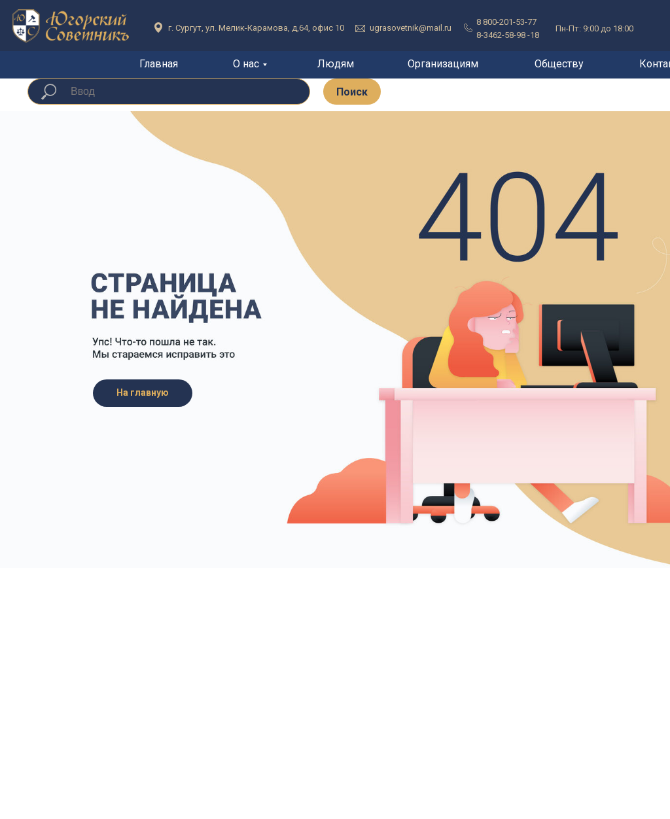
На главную (142, 392)
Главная (158, 64)
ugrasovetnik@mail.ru (410, 28)
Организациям (443, 64)
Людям (335, 64)
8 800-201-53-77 (506, 22)
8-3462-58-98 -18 (507, 35)
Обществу (559, 64)
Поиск (352, 92)
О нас (246, 64)
